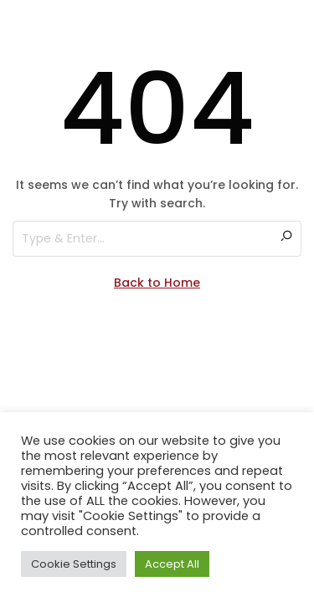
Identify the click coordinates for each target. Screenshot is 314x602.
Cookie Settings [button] (73, 564)
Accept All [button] (172, 564)
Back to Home (157, 282)
